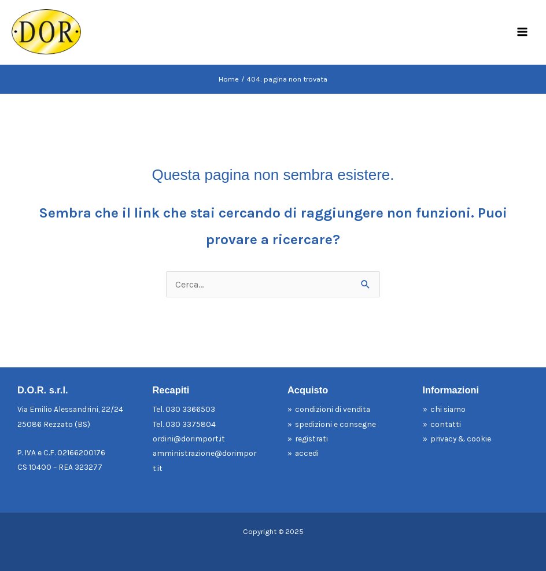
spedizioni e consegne (335, 424)
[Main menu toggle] (522, 32)
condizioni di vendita (332, 409)
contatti (445, 424)
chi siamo (448, 409)
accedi (307, 453)
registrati (311, 438)
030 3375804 (190, 424)
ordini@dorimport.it (189, 438)
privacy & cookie (460, 438)
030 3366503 (190, 409)
